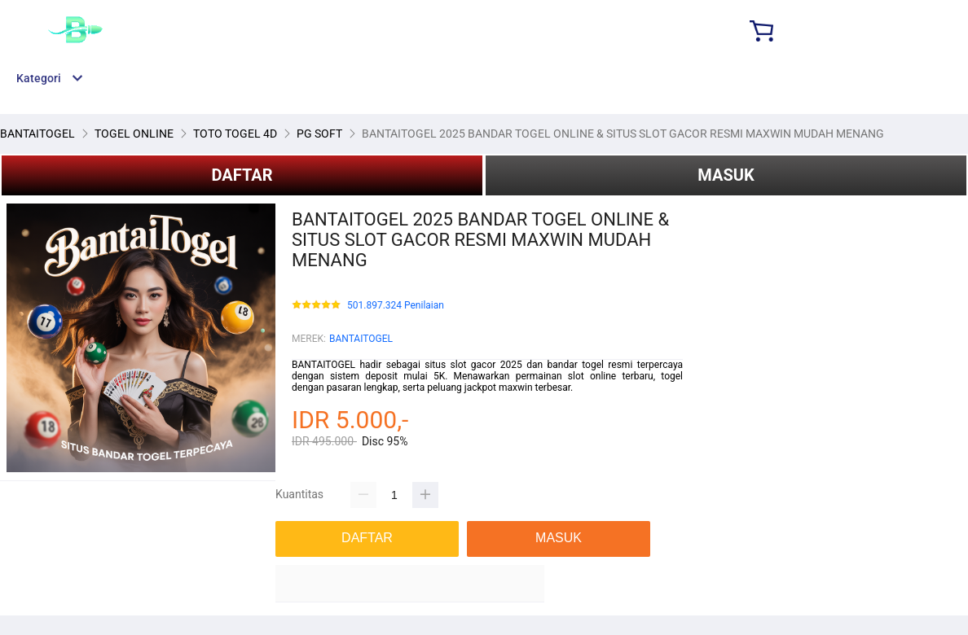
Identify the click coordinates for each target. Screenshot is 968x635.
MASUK (725, 175)
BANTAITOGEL (361, 338)
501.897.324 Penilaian (395, 305)
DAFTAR (241, 175)
